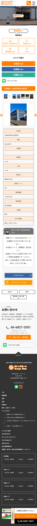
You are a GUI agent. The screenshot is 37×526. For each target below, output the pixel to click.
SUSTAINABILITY (7, 440)
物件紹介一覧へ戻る (18, 297)
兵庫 (3, 401)
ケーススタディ (6, 411)
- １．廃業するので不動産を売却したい (14, 414)
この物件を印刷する (18, 275)
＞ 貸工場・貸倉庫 (9, 459)
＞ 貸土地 (20, 459)
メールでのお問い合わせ (27, 516)
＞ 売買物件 (30, 459)
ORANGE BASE (6, 434)
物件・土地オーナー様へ (8, 408)
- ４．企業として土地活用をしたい (13, 426)
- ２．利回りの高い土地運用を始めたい (14, 417)
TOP (3, 392)
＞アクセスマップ (18, 382)
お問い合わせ (5, 443)
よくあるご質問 (6, 431)
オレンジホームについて (8, 437)
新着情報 (4, 395)
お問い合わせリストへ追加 (18, 282)
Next (35, 114)
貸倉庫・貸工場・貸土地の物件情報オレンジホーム (16, 449)
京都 (3, 398)
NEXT (27, 292)
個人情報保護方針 (7, 446)
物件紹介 (4, 405)
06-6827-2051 (21, 327)
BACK (10, 292)
